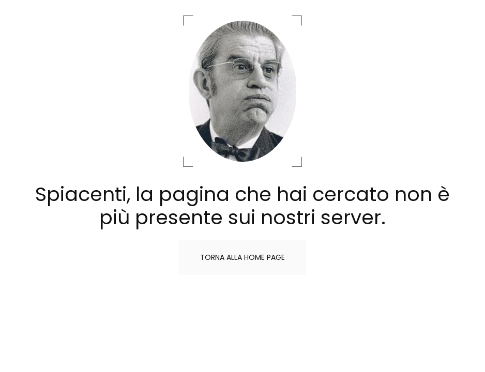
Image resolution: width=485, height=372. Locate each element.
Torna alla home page (242, 257)
